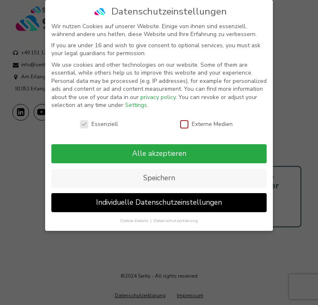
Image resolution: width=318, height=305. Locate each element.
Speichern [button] (159, 171)
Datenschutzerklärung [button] (176, 214)
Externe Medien (206, 117)
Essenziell (99, 117)
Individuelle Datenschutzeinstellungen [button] (159, 196)
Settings (136, 98)
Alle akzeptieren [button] (159, 147)
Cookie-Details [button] (134, 214)
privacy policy (158, 90)
